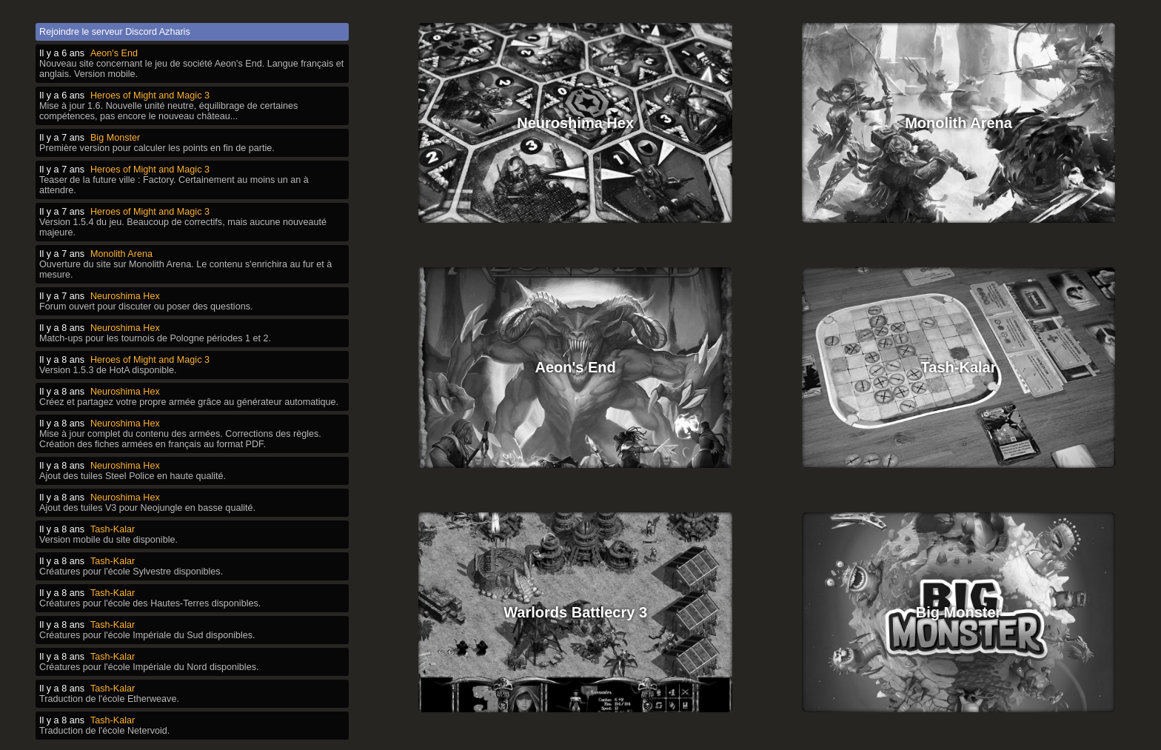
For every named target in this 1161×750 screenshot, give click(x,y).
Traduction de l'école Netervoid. (104, 731)
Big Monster (959, 600)
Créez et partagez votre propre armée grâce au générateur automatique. (188, 402)
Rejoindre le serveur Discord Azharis (114, 32)
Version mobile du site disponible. (108, 540)
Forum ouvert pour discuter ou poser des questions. (145, 306)
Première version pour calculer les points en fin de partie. (157, 148)
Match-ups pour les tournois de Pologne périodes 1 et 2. (155, 338)
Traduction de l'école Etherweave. (109, 699)
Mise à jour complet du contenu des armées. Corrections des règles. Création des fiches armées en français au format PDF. (180, 439)
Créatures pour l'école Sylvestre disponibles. (131, 571)
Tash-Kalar (959, 360)
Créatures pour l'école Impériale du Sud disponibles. (147, 635)
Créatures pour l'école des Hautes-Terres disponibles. (150, 603)
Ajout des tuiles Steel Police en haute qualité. (132, 476)
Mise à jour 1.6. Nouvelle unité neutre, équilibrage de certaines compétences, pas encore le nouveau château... (168, 111)
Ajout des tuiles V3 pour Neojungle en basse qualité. (147, 508)
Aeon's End (575, 360)
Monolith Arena (958, 120)
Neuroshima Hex (575, 120)
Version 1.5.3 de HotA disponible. (108, 370)
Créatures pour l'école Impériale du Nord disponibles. (148, 667)
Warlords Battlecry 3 (575, 600)
